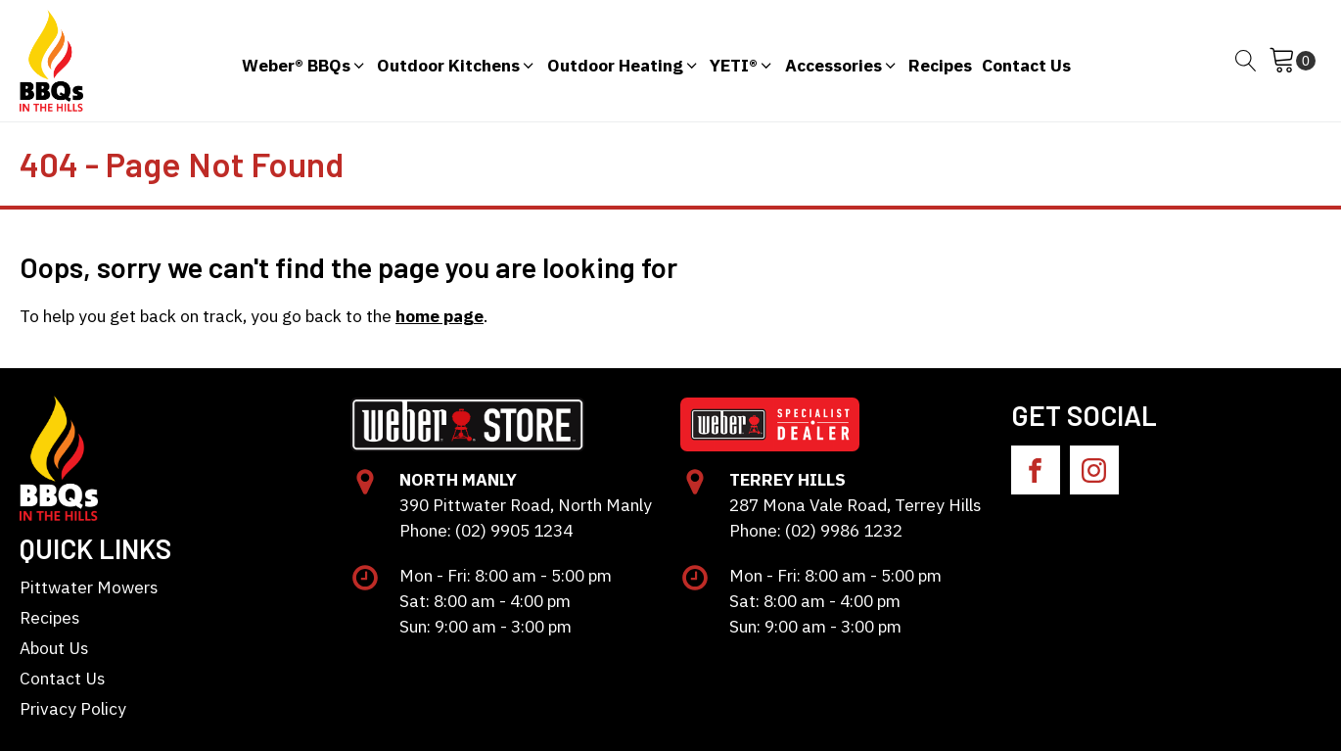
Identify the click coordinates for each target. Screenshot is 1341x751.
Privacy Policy (73, 708)
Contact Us (62, 678)
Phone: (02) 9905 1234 (486, 530)
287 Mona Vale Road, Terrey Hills (855, 504)
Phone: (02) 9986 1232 (815, 530)
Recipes (49, 617)
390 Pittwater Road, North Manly (525, 504)
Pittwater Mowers (89, 587)
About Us (54, 647)
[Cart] (1292, 60)
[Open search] (1246, 60)
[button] (304, 60)
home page (439, 316)
